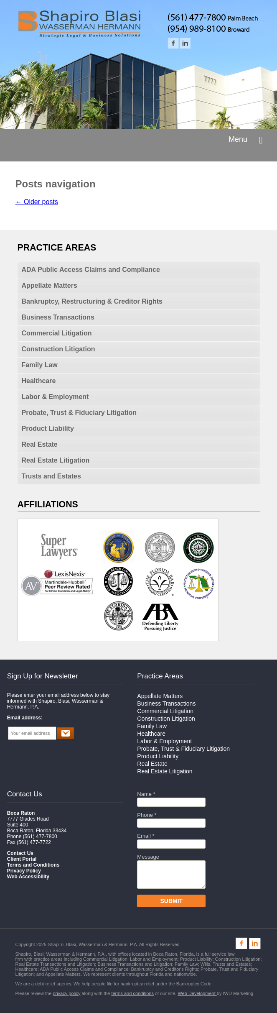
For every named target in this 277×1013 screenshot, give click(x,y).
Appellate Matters (49, 285)
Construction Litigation (58, 349)
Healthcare (39, 380)
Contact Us (24, 794)
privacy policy (66, 993)
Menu (238, 139)
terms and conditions (132, 993)
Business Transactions (58, 317)
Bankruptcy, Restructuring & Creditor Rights (92, 301)
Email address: (25, 718)
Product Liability (48, 428)
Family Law (40, 364)
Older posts (36, 201)
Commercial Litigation (57, 333)
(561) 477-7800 (40, 836)
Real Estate (40, 444)
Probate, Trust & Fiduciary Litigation (79, 412)
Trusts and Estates (51, 476)
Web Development (197, 993)
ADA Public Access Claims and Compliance (91, 269)
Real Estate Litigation (56, 460)
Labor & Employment (55, 396)
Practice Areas (160, 676)
